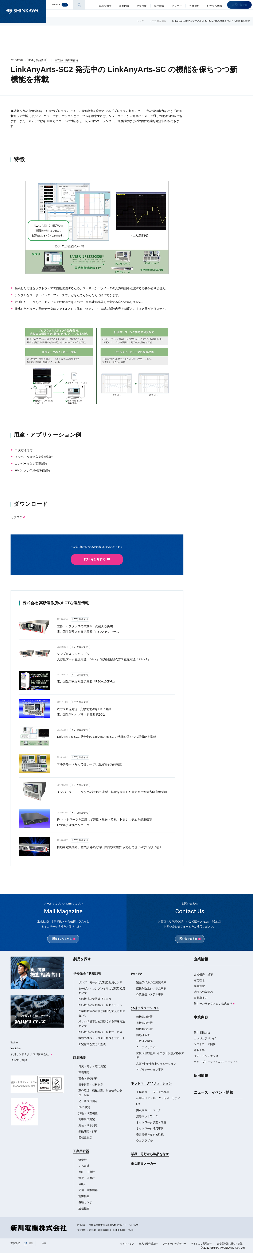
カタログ (16, 517)
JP (25, 1243)
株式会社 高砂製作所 (66, 60)
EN (31, 1243)
